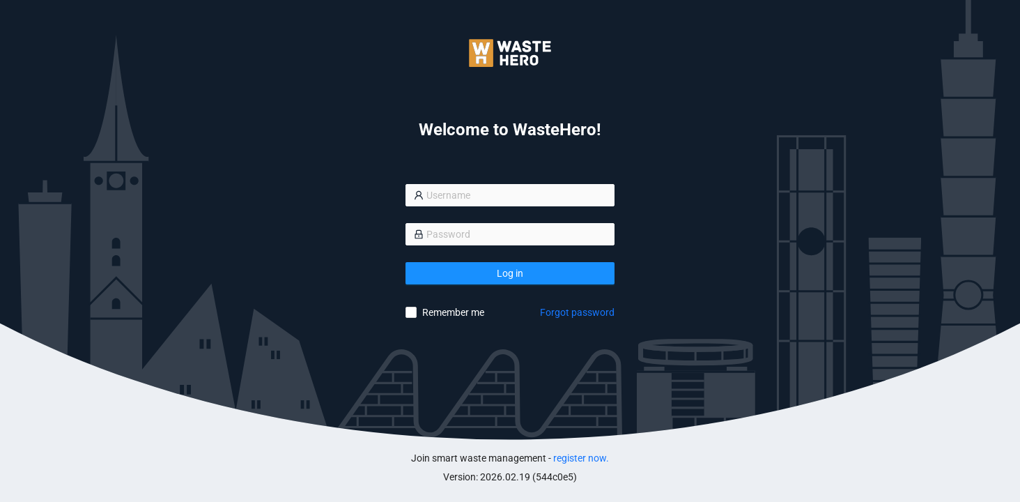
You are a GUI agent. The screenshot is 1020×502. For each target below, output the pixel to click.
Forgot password (577, 312)
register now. (581, 458)
